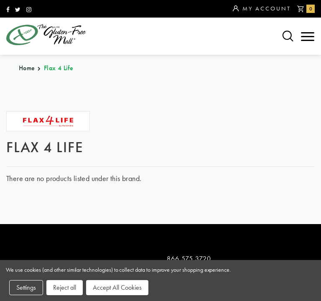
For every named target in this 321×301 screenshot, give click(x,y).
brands (21, 181)
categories (29, 195)
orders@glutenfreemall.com (207, 124)
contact (229, 195)
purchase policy (39, 209)
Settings (26, 287)
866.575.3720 (189, 112)
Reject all (64, 287)
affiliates (128, 209)
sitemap (124, 181)
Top (308, 142)
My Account (262, 9)
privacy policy (241, 209)
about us (127, 195)
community (235, 181)
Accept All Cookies (117, 287)
